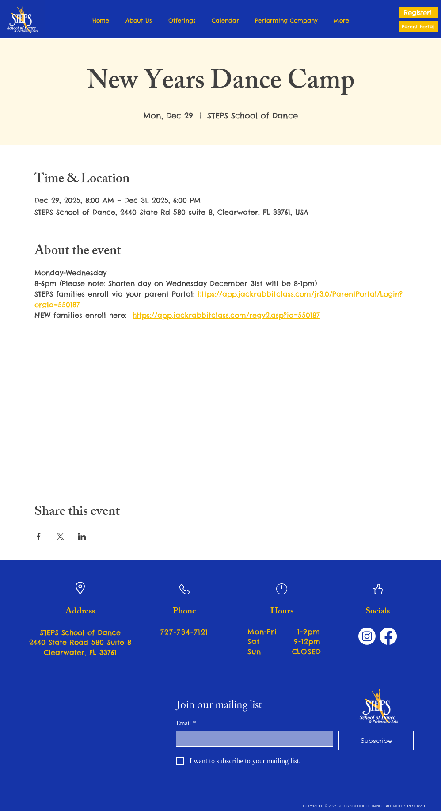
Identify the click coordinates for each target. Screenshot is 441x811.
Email (186, 723)
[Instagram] (367, 636)
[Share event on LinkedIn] (82, 536)
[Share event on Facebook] (38, 536)
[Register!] (418, 12)
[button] (138, 20)
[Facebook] (388, 636)
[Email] (252, 738)
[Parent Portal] (418, 26)
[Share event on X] (60, 536)
